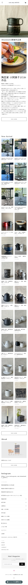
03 (26, 35)
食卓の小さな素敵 (5, 519)
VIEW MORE (14, 119)
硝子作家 (3, 502)
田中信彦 (3, 512)
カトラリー (3, 530)
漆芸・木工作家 (5, 509)
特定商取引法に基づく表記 (18, 574)
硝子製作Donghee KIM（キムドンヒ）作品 (11, 495)
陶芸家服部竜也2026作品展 (7, 485)
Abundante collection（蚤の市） (9, 537)
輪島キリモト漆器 (5, 516)
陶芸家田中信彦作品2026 (7, 492)
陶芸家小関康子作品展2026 (7, 488)
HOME (3, 542)
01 (20, 71)
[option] (14, 21)
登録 (22, 564)
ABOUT (3, 545)
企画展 (2, 533)
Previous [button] (2, 57)
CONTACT (3, 547)
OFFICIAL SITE (5, 549)
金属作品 (3, 505)
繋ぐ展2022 (4, 523)
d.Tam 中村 (4, 526)
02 (23, 35)
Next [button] (25, 57)
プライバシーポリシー (9, 574)
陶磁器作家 (3, 499)
